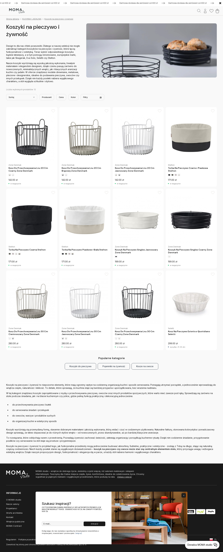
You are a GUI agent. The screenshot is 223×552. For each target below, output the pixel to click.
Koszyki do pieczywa (80, 366)
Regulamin (11, 539)
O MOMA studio (13, 499)
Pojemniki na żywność (114, 366)
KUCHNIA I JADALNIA (31, 19)
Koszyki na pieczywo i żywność (58, 19)
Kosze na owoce (144, 366)
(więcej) (78, 533)
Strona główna (12, 19)
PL (215, 539)
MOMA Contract (14, 526)
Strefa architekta (14, 513)
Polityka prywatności (28, 539)
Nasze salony (12, 504)
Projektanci (11, 508)
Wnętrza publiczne (15, 521)
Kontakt (9, 517)
